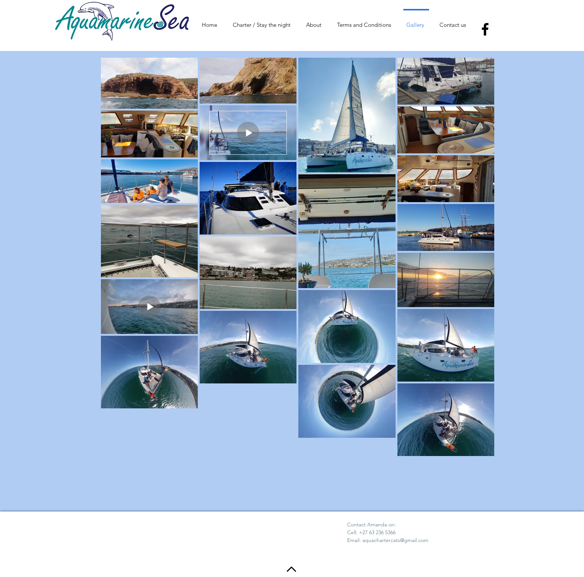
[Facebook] (485, 29)
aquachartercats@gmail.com (395, 540)
